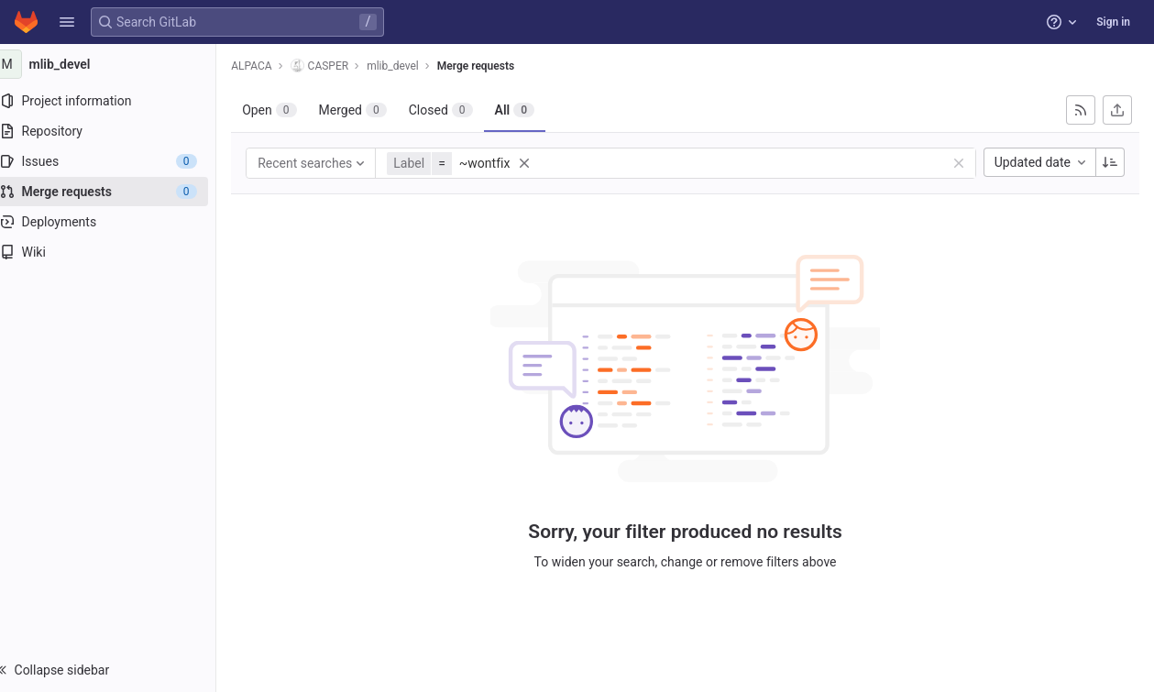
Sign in (1113, 22)
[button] (67, 22)
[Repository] (116, 131)
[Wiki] (116, 252)
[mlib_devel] (117, 64)
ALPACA (269, 66)
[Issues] (116, 161)
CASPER (337, 65)
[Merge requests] (116, 191)
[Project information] (116, 100)
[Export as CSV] (1117, 110)
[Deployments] (116, 221)
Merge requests (494, 66)
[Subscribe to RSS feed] (1080, 110)
